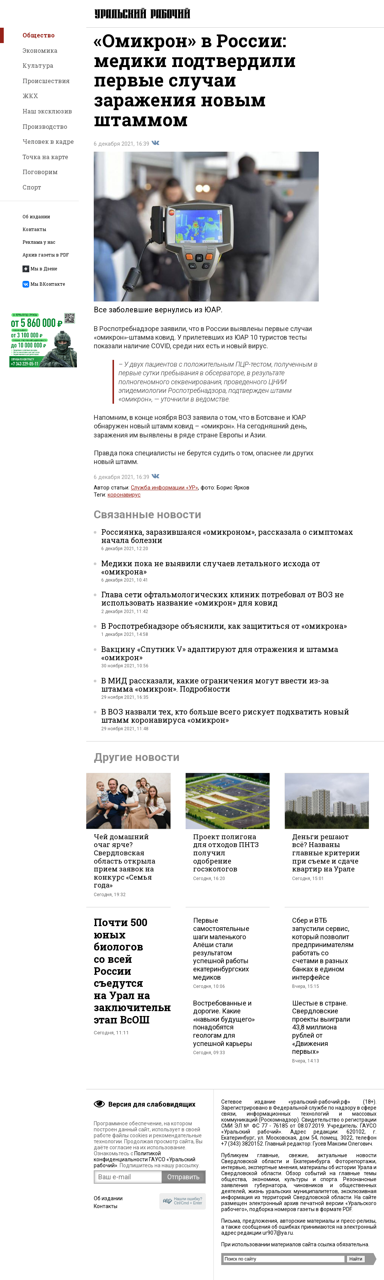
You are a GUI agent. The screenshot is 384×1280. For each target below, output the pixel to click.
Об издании (36, 216)
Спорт (31, 187)
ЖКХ (30, 96)
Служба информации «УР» (164, 494)
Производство (44, 126)
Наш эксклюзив (47, 111)
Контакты (34, 229)
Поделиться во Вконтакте (155, 149)
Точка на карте (45, 157)
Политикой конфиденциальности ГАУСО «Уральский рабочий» (144, 1159)
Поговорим (40, 172)
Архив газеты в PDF (45, 255)
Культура (37, 65)
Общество (38, 35)
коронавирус (124, 501)
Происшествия (46, 81)
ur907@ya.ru (277, 1233)
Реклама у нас (38, 242)
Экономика (39, 50)
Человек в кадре (48, 141)
